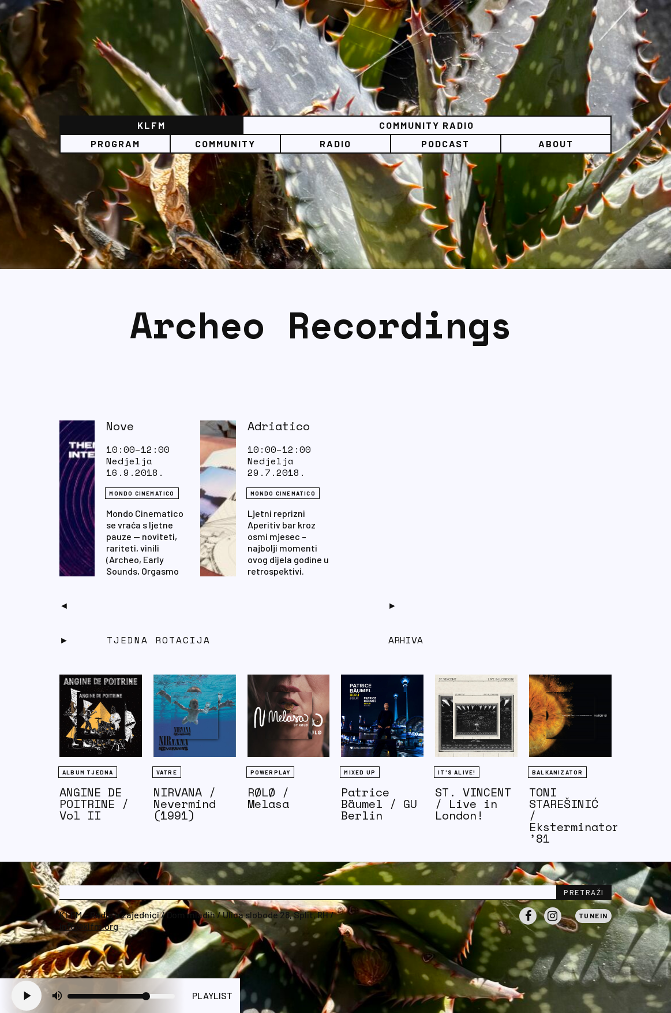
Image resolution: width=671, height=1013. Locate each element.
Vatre (166, 772)
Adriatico (279, 426)
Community (225, 143)
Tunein (593, 915)
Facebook (528, 924)
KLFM (151, 125)
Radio (335, 143)
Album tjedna (87, 772)
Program (115, 143)
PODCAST (445, 143)
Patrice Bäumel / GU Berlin (379, 804)
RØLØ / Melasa (268, 798)
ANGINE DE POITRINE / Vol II (94, 804)
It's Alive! (456, 772)
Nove (120, 426)
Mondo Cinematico (141, 493)
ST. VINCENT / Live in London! (473, 804)
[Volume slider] (121, 996)
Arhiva (405, 640)
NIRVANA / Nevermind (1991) (184, 804)
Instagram (552, 924)
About (555, 143)
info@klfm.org (88, 926)
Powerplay (270, 772)
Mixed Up (360, 772)
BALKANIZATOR (557, 772)
